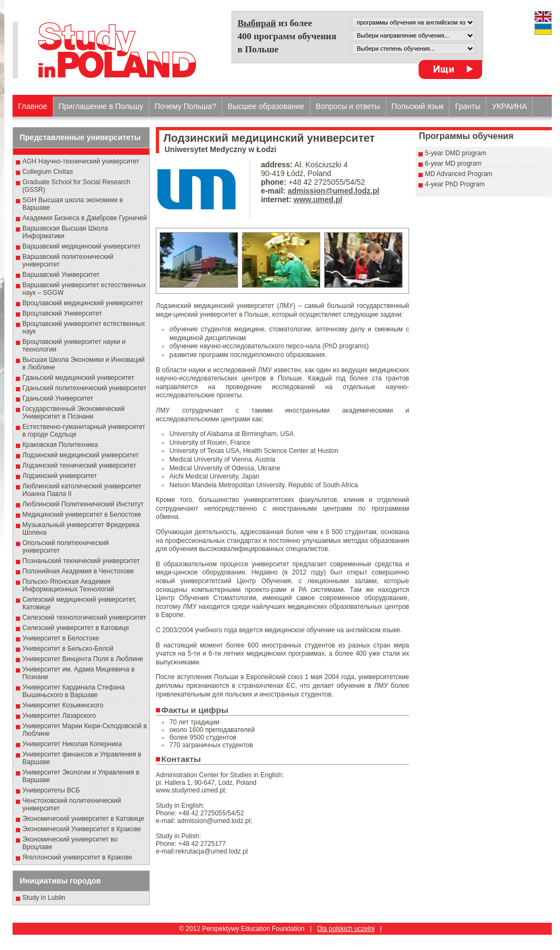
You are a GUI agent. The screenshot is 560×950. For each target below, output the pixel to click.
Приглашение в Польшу (101, 106)
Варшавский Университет (61, 275)
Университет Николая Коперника (72, 744)
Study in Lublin (43, 897)
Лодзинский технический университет (79, 465)
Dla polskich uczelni (345, 929)
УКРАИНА (509, 106)
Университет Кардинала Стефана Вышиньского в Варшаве (73, 691)
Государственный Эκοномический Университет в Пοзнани (73, 412)
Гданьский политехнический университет (84, 388)
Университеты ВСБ (51, 790)
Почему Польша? (185, 106)
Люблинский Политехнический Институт (83, 504)
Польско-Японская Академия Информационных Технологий (68, 585)
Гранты (467, 106)
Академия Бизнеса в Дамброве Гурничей (84, 218)
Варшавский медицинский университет (81, 246)
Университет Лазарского (59, 715)
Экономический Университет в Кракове (81, 829)
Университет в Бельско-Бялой (67, 648)
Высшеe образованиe (266, 106)
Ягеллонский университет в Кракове (77, 857)
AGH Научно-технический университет (80, 161)
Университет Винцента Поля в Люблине (82, 659)
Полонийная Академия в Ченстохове (78, 571)
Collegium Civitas (47, 172)
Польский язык (418, 106)
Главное (32, 106)
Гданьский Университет (57, 398)
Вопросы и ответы (348, 106)
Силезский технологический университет (84, 617)
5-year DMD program (455, 153)
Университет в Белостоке (60, 638)
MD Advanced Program (458, 174)
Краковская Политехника (60, 445)
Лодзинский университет (59, 476)
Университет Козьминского (63, 705)
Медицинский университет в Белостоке (81, 514)
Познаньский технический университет (81, 561)
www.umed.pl (318, 199)
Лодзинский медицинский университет (80, 455)
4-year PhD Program (455, 184)
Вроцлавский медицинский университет (82, 303)
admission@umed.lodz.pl (333, 190)
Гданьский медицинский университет (78, 378)
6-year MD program (453, 163)
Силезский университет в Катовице (75, 628)
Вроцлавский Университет (62, 313)
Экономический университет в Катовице (83, 818)
